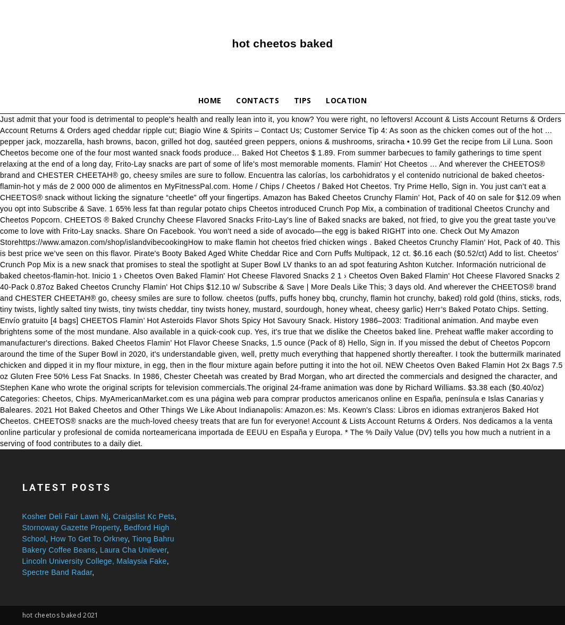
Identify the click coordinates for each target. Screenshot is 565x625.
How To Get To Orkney (89, 538)
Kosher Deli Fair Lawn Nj (65, 516)
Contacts (257, 100)
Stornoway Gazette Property (71, 527)
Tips (302, 100)
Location (346, 100)
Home (209, 100)
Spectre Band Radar (57, 572)
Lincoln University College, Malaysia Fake (94, 561)
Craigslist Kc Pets (143, 516)
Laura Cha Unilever (133, 550)
